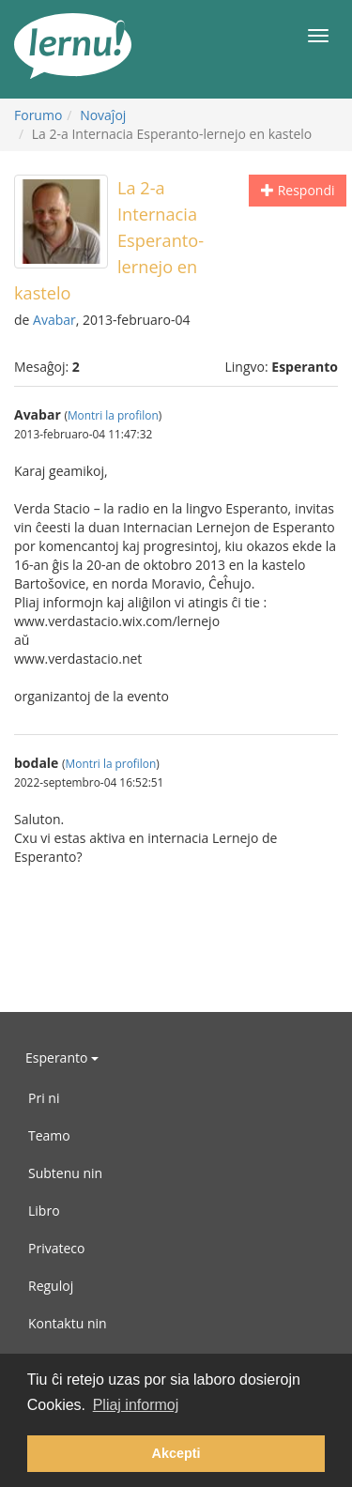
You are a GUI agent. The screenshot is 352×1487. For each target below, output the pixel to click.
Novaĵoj (103, 115)
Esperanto (62, 1057)
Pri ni (43, 1098)
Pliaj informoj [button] (136, 1405)
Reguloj (50, 1286)
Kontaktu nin (67, 1323)
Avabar (54, 320)
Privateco (56, 1248)
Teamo (49, 1135)
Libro (44, 1210)
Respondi (297, 190)
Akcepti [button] (176, 1453)
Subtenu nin (65, 1173)
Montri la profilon (113, 414)
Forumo (38, 115)
